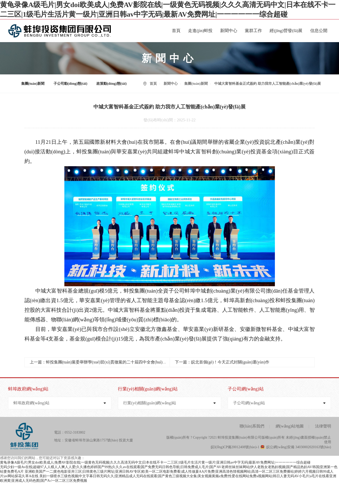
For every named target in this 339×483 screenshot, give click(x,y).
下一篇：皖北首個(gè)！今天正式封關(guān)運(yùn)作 (222, 362)
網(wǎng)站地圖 (290, 426)
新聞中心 (228, 30)
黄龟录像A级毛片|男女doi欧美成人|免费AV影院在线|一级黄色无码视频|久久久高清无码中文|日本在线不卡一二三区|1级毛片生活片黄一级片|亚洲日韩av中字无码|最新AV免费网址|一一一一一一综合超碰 (155, 462)
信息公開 (318, 30)
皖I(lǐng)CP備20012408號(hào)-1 (235, 447)
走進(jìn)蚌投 (200, 30)
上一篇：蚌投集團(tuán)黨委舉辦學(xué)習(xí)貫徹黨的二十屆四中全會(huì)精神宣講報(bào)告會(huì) (118, 362)
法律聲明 (323, 426)
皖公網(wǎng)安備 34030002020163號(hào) (298, 447)
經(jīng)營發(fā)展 (286, 30)
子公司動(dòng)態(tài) (70, 84)
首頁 (176, 30)
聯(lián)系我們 (252, 426)
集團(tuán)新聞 (33, 84)
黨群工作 (253, 30)
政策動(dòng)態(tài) (111, 84)
